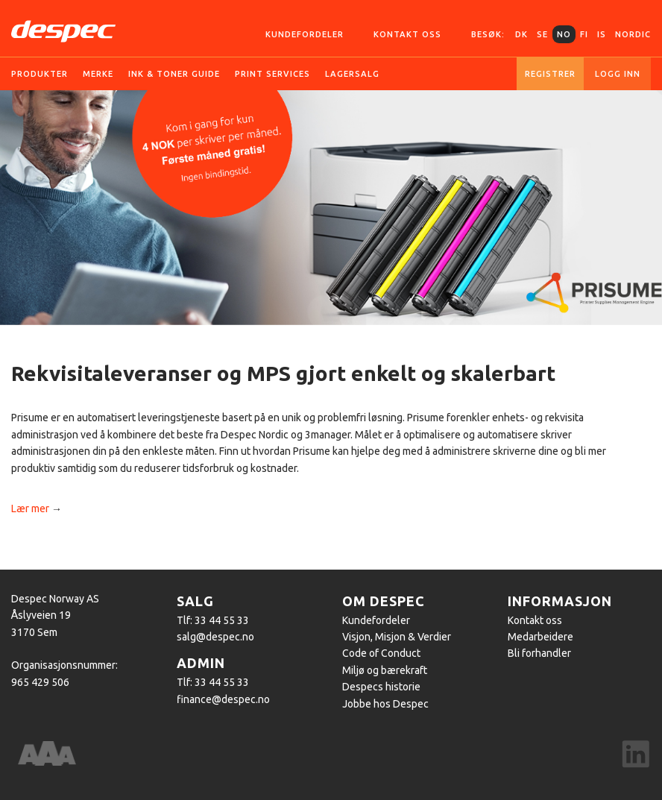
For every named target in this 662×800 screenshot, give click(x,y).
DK (521, 34)
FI (584, 34)
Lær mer (30, 508)
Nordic (633, 34)
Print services (272, 73)
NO (564, 34)
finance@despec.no (223, 699)
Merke (98, 73)
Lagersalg (352, 73)
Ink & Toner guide (174, 73)
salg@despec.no (215, 637)
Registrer (550, 73)
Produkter (39, 73)
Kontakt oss (407, 34)
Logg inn (617, 73)
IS (601, 34)
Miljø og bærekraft (384, 670)
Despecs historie (381, 687)
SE (542, 34)
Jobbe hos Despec (385, 704)
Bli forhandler (539, 653)
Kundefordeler (304, 34)
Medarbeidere (540, 637)
